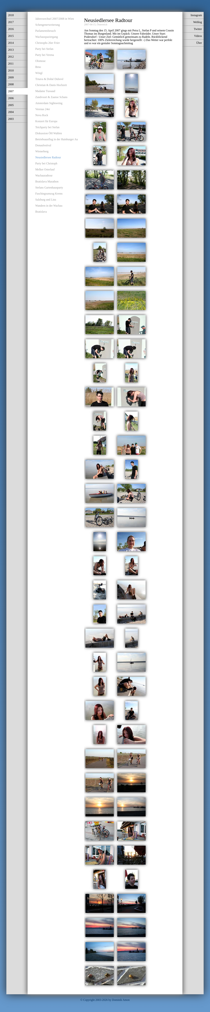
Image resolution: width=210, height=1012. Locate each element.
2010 (11, 70)
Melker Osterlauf (45, 169)
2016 (11, 29)
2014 (11, 42)
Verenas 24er (42, 109)
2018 (11, 15)
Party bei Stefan (44, 48)
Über (199, 42)
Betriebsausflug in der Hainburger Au (56, 139)
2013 (11, 49)
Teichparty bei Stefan (47, 127)
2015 (11, 35)
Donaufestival (43, 145)
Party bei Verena (44, 54)
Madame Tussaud (45, 91)
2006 (11, 98)
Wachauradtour (43, 175)
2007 (11, 91)
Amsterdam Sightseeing (48, 103)
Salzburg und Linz (45, 199)
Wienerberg (41, 151)
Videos (198, 35)
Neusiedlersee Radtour (48, 157)
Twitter (198, 29)
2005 (11, 105)
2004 (11, 111)
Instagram (196, 15)
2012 (11, 56)
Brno (38, 66)
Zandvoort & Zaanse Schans (51, 97)
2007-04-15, (90, 24)
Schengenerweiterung (47, 24)
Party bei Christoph (46, 163)
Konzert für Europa (46, 121)
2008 (11, 84)
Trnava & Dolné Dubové (49, 79)
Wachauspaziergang (46, 36)
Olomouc (40, 60)
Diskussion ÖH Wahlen (48, 133)
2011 (11, 63)
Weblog (197, 22)
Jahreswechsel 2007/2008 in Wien (54, 18)
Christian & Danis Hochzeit (51, 85)
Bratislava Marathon (46, 181)
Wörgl (38, 72)
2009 (11, 77)
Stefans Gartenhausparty (49, 187)
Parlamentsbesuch (45, 30)
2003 (11, 118)
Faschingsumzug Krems (48, 193)
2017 (11, 22)
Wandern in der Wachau (48, 205)
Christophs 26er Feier (47, 42)
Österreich (102, 24)
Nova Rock (41, 115)
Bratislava (41, 211)
